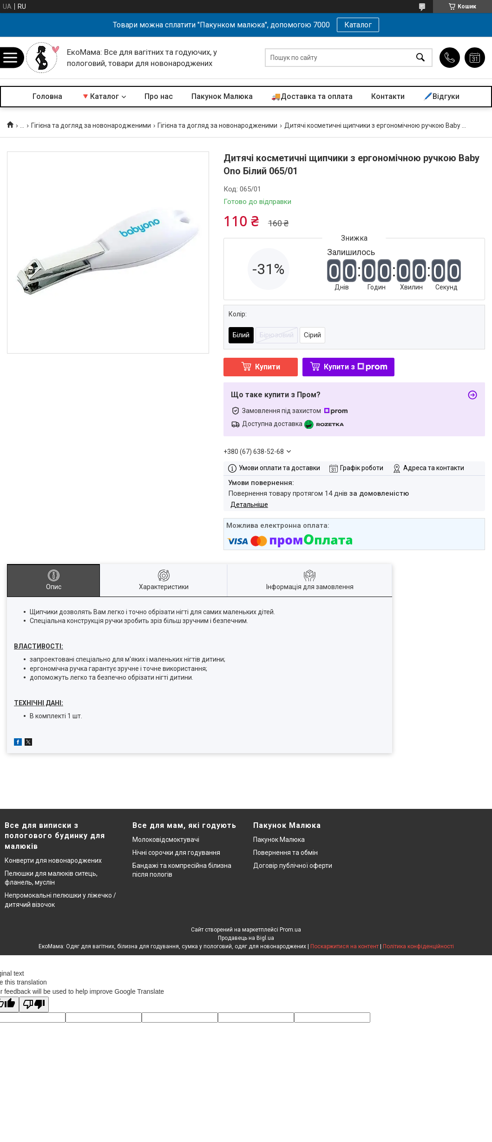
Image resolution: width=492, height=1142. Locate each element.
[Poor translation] (34, 1005)
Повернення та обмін (285, 852)
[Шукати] (420, 57)
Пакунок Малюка (222, 96)
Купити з (355, 366)
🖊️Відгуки (441, 96)
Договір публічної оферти (292, 865)
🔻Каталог (100, 96)
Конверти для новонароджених (53, 860)
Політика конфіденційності (418, 946)
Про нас (158, 96)
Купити (267, 366)
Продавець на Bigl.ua (246, 938)
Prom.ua (290, 929)
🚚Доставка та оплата (312, 96)
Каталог (358, 24)
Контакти (388, 96)
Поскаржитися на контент (344, 946)
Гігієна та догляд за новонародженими (91, 125)
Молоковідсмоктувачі (165, 839)
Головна (47, 96)
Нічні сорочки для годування (176, 852)
